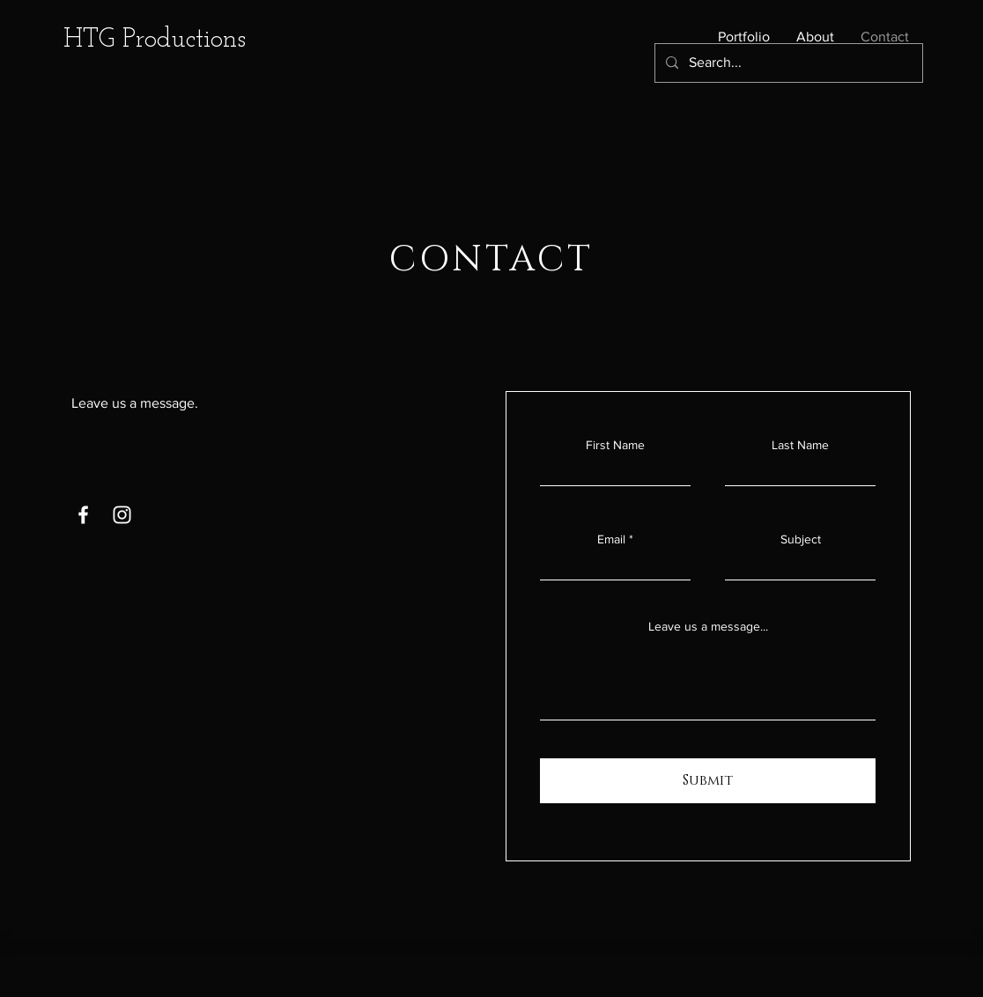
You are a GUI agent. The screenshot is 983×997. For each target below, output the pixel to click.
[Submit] (708, 780)
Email (611, 539)
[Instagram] (122, 515)
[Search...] (787, 63)
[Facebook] (83, 515)
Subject (800, 539)
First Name (615, 445)
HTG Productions (154, 40)
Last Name (800, 445)
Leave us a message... (708, 626)
